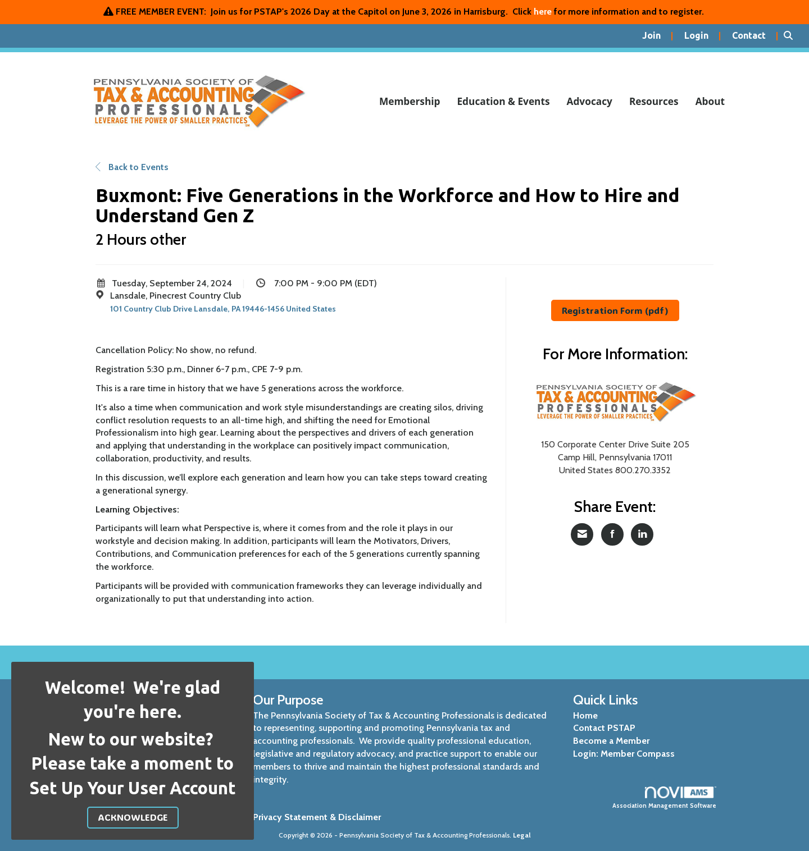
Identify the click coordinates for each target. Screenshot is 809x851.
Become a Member (611, 740)
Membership (409, 101)
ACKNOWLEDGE (133, 817)
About (710, 101)
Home (585, 715)
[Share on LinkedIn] (642, 534)
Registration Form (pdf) (615, 310)
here (543, 11)
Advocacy (589, 101)
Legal (522, 835)
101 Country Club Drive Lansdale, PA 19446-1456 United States (223, 309)
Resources (654, 101)
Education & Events (503, 101)
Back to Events (132, 167)
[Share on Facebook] (612, 534)
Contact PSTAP (604, 727)
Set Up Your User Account (133, 788)
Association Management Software (664, 798)
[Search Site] (792, 36)
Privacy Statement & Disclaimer (317, 817)
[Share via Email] (582, 534)
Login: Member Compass (624, 753)
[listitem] (658, 36)
